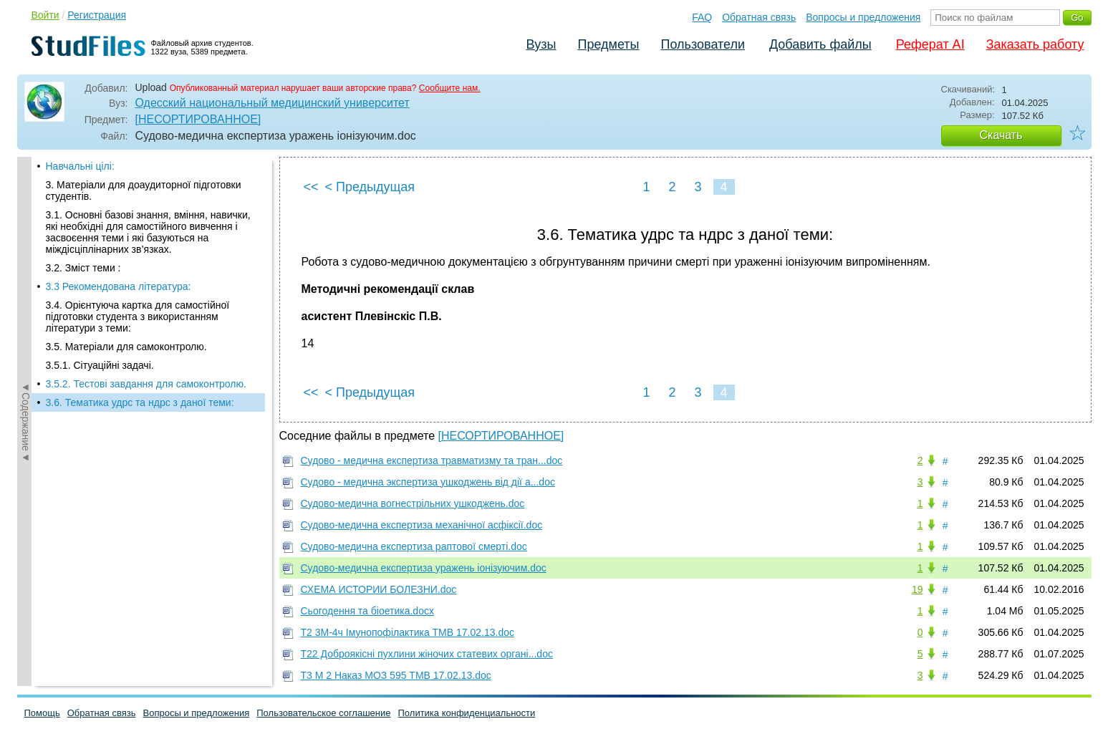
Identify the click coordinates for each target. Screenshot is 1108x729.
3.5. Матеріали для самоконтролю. (126, 346)
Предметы (609, 44)
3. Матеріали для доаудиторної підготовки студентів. (143, 190)
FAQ (702, 17)
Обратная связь (759, 17)
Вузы (541, 44)
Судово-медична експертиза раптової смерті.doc (414, 546)
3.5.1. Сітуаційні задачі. (100, 365)
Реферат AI (930, 44)
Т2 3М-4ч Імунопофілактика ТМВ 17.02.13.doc (407, 632)
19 (917, 589)
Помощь (42, 713)
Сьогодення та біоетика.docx (367, 611)
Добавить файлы (820, 44)
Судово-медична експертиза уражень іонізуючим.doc (423, 568)
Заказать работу (1035, 44)
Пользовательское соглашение (323, 713)
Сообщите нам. (450, 88)
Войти (45, 15)
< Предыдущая (370, 187)
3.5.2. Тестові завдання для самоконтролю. (146, 384)
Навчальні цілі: (80, 166)
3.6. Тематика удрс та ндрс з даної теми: (140, 402)
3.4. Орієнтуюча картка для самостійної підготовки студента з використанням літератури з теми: (138, 316)
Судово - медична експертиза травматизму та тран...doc (432, 460)
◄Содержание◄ (26, 407)
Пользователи (703, 44)
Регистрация (96, 15)
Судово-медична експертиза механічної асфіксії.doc (422, 525)
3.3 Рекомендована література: (118, 286)
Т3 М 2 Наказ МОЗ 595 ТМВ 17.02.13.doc (396, 675)
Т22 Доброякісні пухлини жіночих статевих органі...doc (427, 654)
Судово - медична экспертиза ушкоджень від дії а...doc (428, 482)
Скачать (1001, 135)
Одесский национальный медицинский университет (272, 103)
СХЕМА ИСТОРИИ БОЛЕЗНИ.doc (379, 589)
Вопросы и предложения (863, 17)
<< (311, 187)
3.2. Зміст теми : (83, 268)
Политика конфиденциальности (467, 713)
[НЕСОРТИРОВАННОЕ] (198, 119)
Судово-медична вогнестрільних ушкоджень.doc (413, 503)
